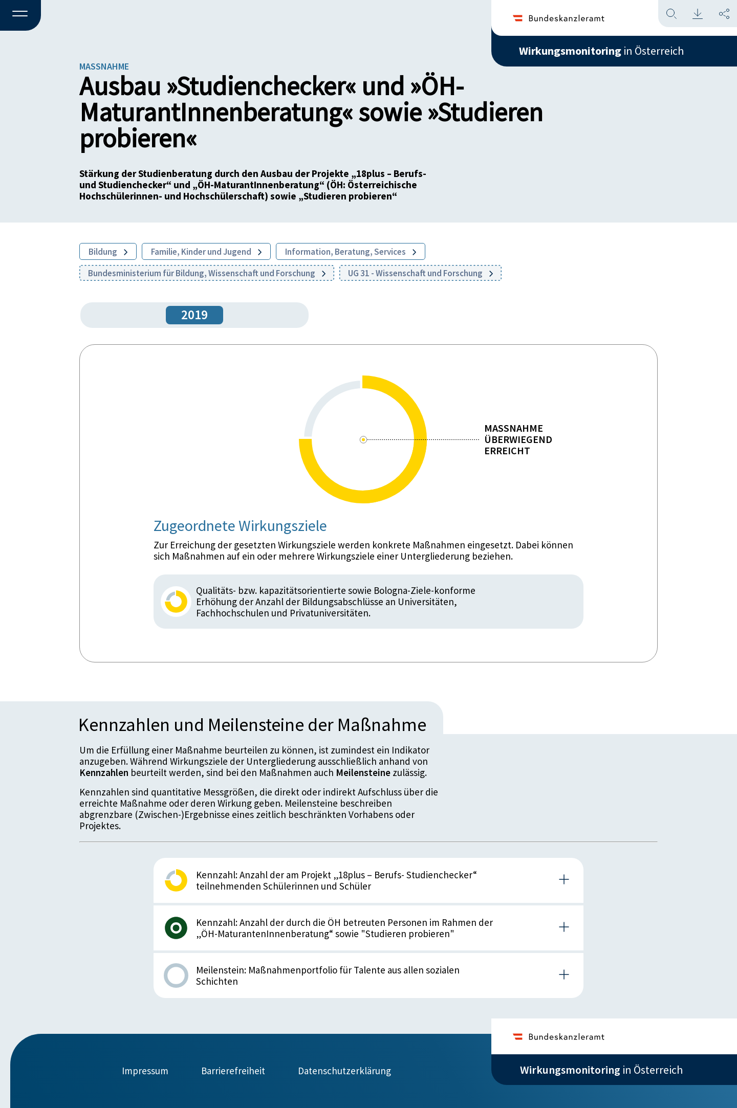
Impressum (145, 1071)
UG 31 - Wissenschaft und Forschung (420, 273)
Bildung (108, 251)
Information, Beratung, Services (350, 251)
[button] (20, 16)
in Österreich (601, 50)
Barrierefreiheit (233, 1071)
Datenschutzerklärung (344, 1071)
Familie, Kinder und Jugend (206, 251)
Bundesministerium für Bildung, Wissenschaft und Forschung (207, 273)
